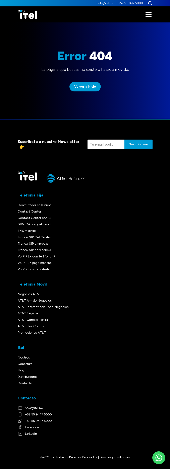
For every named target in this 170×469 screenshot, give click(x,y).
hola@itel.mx (105, 3)
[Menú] (149, 14)
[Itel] (27, 14)
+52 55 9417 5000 (130, 3)
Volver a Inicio (85, 86)
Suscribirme (138, 144)
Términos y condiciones (114, 457)
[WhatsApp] (158, 457)
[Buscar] (150, 3)
